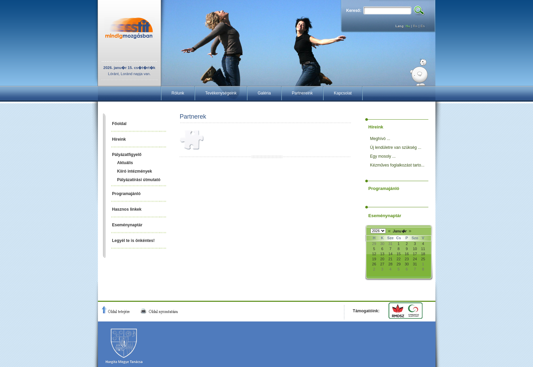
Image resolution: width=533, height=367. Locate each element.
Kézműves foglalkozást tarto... (397, 165)
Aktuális (125, 162)
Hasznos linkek (127, 209)
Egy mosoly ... (383, 156)
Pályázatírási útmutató (138, 179)
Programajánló (126, 193)
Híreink (119, 139)
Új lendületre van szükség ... (396, 147)
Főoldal (119, 123)
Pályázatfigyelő (127, 154)
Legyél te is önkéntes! (133, 240)
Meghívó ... (380, 138)
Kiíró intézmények (134, 171)
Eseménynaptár (127, 225)
